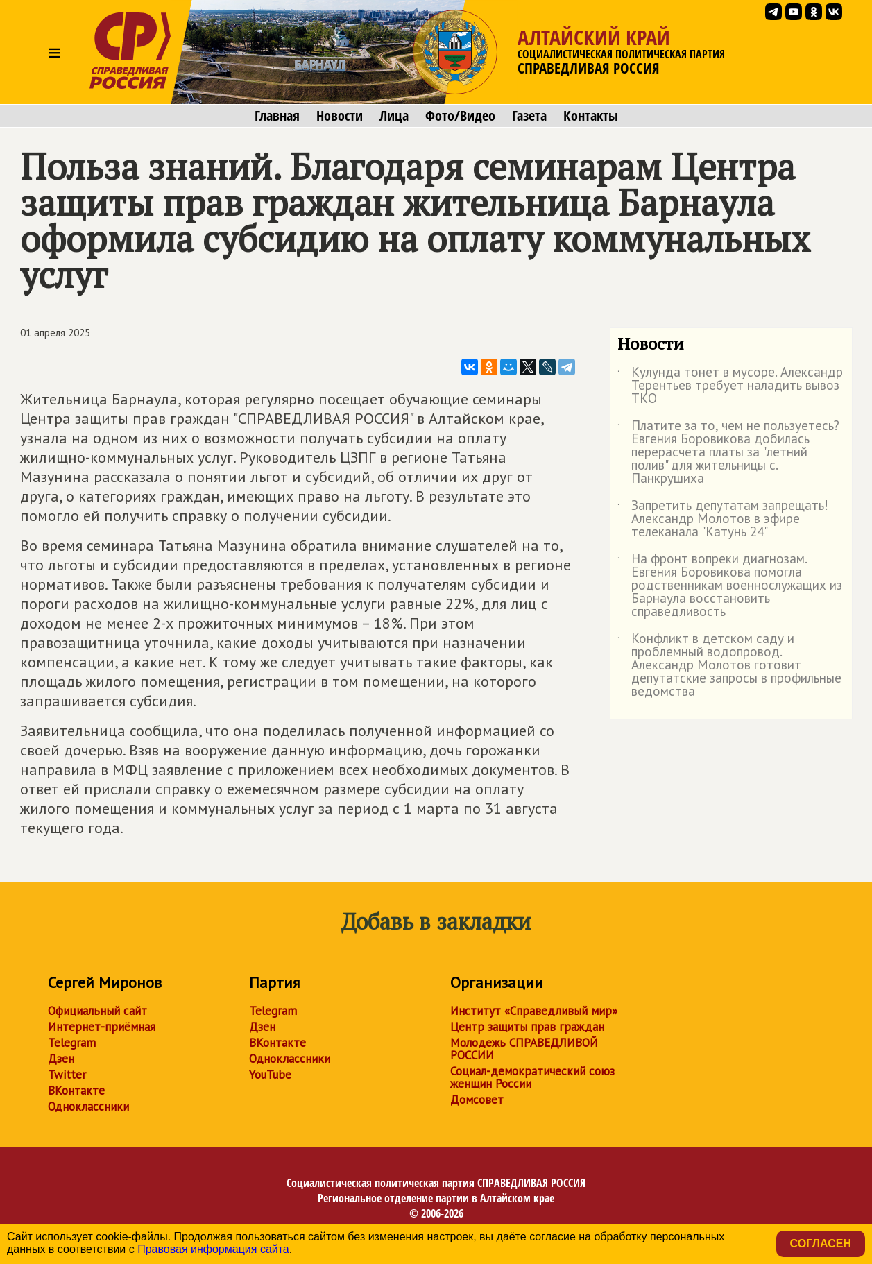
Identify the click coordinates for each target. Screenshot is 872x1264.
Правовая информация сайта (213, 1249)
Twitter (67, 1074)
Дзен (61, 1058)
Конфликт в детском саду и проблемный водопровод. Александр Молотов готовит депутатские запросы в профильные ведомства (729, 665)
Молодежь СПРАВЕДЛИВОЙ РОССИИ (524, 1048)
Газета (529, 115)
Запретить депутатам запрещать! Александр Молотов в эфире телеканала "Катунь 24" (722, 519)
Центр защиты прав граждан (527, 1026)
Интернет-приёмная (101, 1026)
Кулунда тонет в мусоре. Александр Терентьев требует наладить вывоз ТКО (730, 386)
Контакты (590, 115)
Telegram (72, 1042)
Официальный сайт (97, 1011)
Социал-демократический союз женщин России (532, 1077)
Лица (394, 115)
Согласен (820, 1243)
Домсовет (477, 1099)
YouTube (270, 1074)
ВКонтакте (76, 1090)
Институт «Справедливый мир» (533, 1011)
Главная (277, 115)
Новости (339, 115)
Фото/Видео (460, 115)
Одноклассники (88, 1106)
